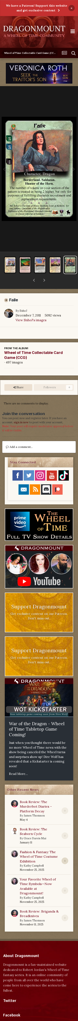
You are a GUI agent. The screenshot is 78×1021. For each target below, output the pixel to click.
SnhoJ (23, 300)
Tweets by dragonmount (21, 997)
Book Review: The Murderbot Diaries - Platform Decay (36, 795)
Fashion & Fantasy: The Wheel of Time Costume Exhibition (39, 846)
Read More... (18, 763)
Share (18, 377)
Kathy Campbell (34, 855)
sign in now (21, 411)
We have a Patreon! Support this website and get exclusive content (36, 8)
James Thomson (34, 805)
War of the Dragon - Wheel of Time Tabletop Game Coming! (36, 718)
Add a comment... (19, 436)
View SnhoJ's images (31, 309)
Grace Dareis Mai (35, 827)
